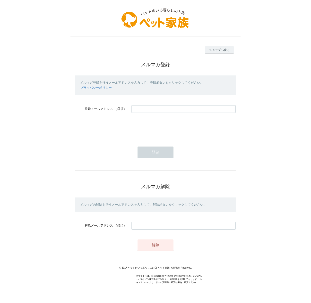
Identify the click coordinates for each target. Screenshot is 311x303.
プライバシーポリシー (96, 88)
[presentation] (168, 127)
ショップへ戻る (219, 50)
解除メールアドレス (99, 225)
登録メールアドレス (99, 109)
